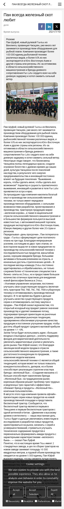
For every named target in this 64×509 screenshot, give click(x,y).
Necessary (12, 501)
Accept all (16, 492)
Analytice (27, 501)
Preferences (42, 501)
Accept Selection (34, 492)
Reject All (54, 492)
